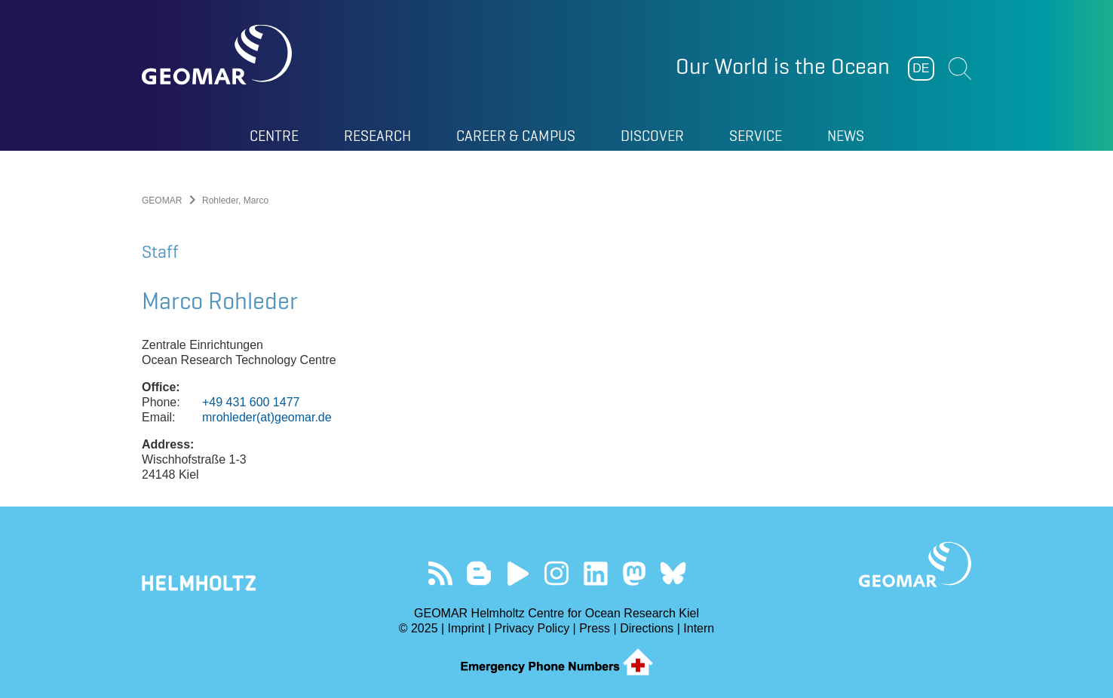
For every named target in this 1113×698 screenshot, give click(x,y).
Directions (646, 628)
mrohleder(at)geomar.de (267, 417)
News (845, 135)
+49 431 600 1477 (250, 402)
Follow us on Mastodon (634, 573)
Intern (698, 628)
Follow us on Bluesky (673, 573)
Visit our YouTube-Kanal (517, 573)
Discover (652, 135)
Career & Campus (515, 135)
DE (920, 68)
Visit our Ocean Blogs (479, 573)
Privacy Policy (532, 628)
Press (594, 628)
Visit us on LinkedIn (595, 573)
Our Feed (440, 573)
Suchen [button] (960, 68)
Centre (274, 135)
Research (377, 135)
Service (755, 135)
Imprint (466, 628)
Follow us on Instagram (557, 573)
